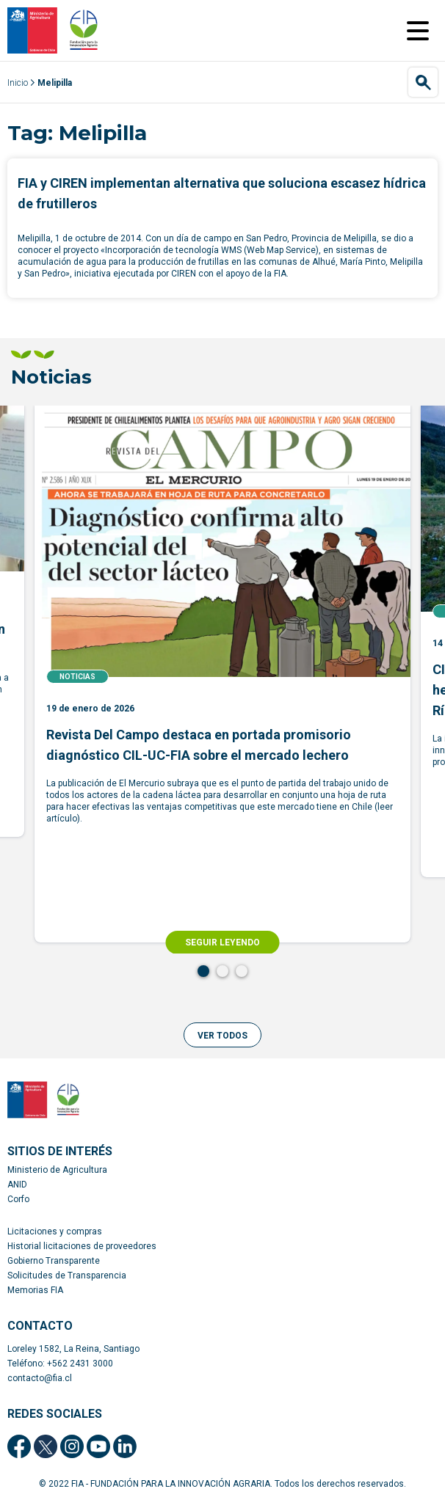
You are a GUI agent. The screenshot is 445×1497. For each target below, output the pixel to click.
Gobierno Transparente (53, 1261)
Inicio (17, 83)
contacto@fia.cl (39, 1378)
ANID (17, 1184)
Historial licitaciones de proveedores (81, 1246)
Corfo (18, 1199)
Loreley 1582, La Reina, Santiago (73, 1349)
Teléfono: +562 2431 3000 (60, 1363)
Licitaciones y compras (54, 1231)
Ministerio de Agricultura (57, 1170)
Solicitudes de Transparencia (66, 1275)
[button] (222, 1034)
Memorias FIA (35, 1290)
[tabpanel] (222, 674)
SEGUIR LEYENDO (222, 942)
